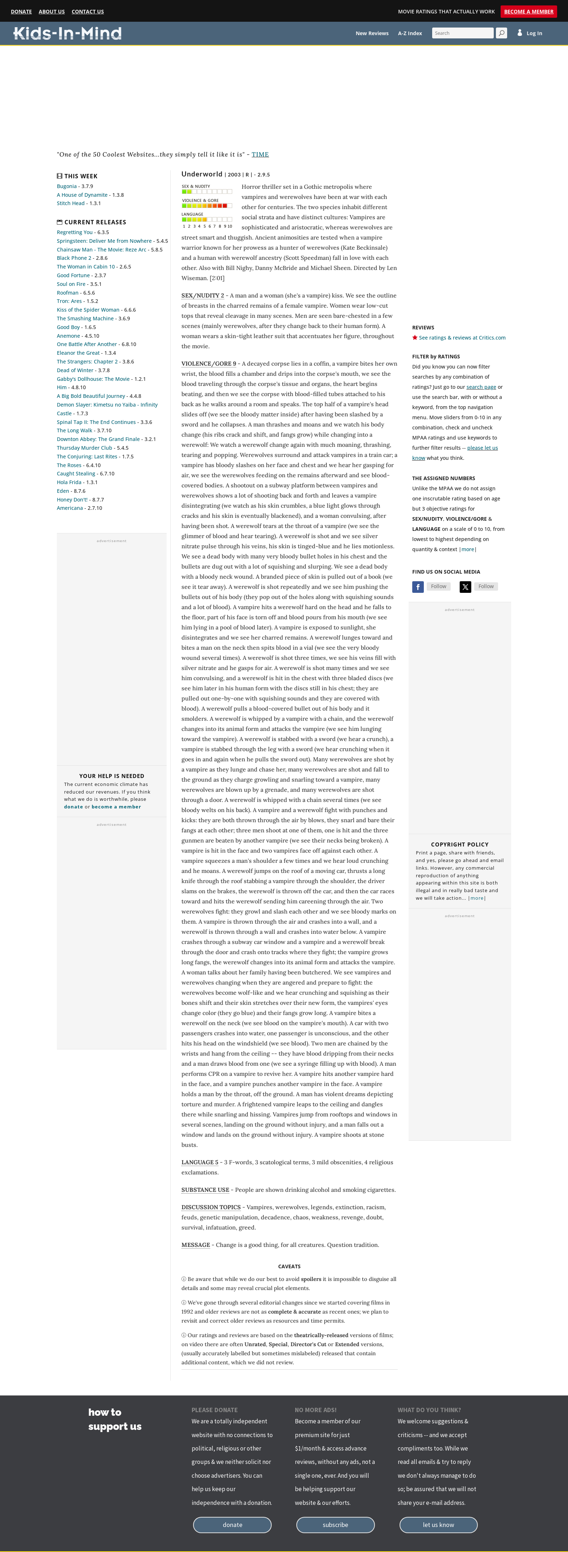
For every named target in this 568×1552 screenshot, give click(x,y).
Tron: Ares (69, 300)
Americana (70, 507)
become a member (116, 806)
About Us (52, 12)
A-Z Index (410, 34)
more (468, 549)
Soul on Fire (71, 283)
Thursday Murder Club (84, 447)
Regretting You (75, 232)
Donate (21, 12)
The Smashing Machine (85, 318)
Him (62, 387)
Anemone (68, 335)
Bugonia (67, 186)
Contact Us (88, 12)
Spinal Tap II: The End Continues (96, 422)
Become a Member (529, 11)
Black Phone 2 (74, 257)
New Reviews (372, 34)
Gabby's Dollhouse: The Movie (93, 378)
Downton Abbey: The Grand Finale (98, 439)
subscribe (335, 1524)
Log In (534, 34)
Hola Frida (69, 482)
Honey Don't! (72, 499)
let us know (438, 1524)
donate (73, 806)
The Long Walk (74, 430)
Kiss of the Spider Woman (88, 309)
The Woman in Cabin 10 (86, 266)
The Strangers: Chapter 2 (87, 361)
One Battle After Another (87, 344)
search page (481, 386)
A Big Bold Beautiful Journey (91, 395)
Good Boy (68, 327)
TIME (260, 154)
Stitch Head (71, 203)
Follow (438, 586)
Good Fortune (73, 275)
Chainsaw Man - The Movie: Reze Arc (101, 249)
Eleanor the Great (78, 352)
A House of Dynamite (82, 194)
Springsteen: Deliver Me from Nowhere (104, 240)
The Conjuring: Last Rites (87, 456)
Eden (63, 490)
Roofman (68, 292)
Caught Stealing (76, 473)
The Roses (69, 465)
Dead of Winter (75, 370)
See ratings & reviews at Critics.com (462, 337)
